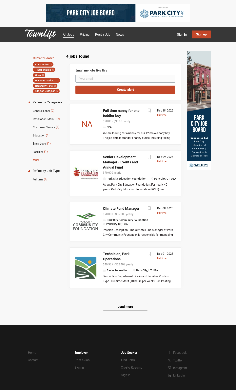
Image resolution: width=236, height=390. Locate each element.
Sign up (201, 34)
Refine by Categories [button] (47, 102)
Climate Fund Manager (121, 208)
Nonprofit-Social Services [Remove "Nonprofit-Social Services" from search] (47, 80)
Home (32, 353)
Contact (33, 360)
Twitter (178, 360)
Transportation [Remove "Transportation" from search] (43, 70)
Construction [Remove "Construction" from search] (42, 64)
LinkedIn (179, 375)
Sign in (182, 34)
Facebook (180, 353)
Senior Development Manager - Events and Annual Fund (120, 162)
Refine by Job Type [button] (46, 171)
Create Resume (131, 367)
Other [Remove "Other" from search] (38, 75)
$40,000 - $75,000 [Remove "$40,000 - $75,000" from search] (45, 91)
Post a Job (82, 360)
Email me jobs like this (91, 70)
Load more (125, 307)
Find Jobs (128, 360)
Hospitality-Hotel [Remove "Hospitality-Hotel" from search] (44, 86)
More (36, 159)
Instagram (180, 368)
